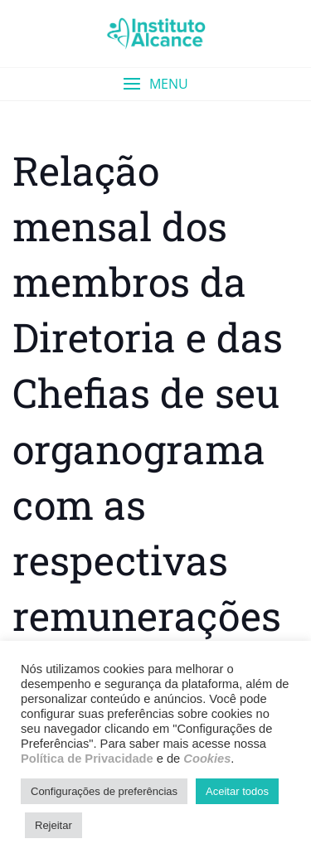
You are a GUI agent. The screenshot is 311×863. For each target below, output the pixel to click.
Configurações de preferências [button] (104, 791)
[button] (155, 84)
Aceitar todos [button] (237, 791)
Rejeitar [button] (53, 825)
